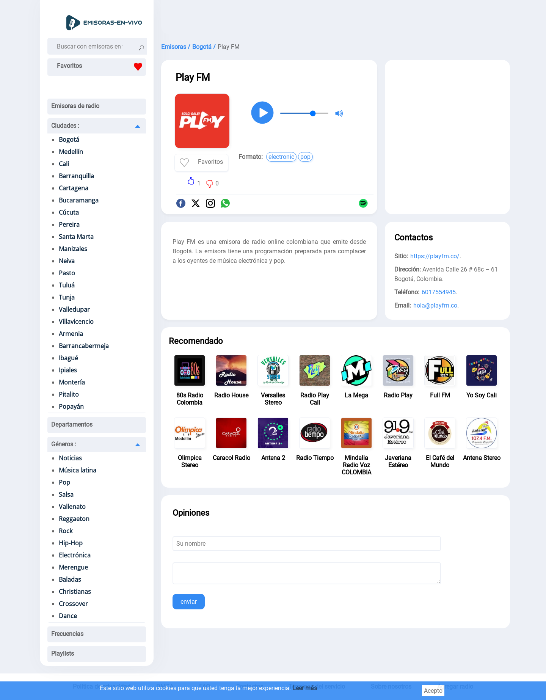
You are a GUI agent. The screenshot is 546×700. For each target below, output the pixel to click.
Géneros (63, 444)
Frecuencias (67, 633)
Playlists (62, 653)
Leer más (304, 688)
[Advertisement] (335, 19)
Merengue (73, 567)
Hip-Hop (71, 543)
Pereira (69, 224)
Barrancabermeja (84, 346)
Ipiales (68, 370)
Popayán (71, 406)
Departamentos (72, 424)
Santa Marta (76, 236)
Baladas (70, 579)
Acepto (433, 690)
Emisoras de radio (75, 106)
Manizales (73, 249)
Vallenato (72, 506)
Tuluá (67, 285)
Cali (64, 164)
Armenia (71, 334)
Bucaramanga (79, 200)
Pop (64, 482)
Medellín (71, 152)
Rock (65, 531)
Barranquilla (76, 176)
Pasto (67, 273)
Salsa (66, 494)
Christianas (75, 591)
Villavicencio (76, 321)
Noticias (70, 458)
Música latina (77, 470)
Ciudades (65, 125)
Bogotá (69, 139)
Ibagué (68, 358)
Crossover (73, 604)
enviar (188, 601)
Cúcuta (69, 212)
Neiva (67, 261)
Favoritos (101, 66)
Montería (72, 382)
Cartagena (73, 188)
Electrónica (75, 555)
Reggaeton (74, 519)
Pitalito (69, 394)
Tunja (67, 297)
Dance (68, 616)
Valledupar (74, 309)
